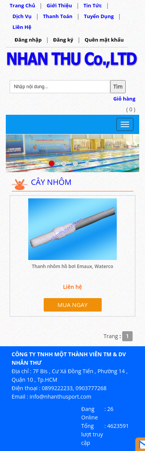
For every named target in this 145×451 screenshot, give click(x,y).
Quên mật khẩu (104, 39)
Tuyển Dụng (99, 16)
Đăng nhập (28, 39)
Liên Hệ (21, 26)
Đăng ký (63, 39)
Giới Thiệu (59, 5)
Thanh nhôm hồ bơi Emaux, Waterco (72, 266)
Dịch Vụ (21, 16)
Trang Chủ (22, 5)
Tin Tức (93, 5)
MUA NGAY (73, 304)
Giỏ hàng (124, 98)
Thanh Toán (57, 16)
